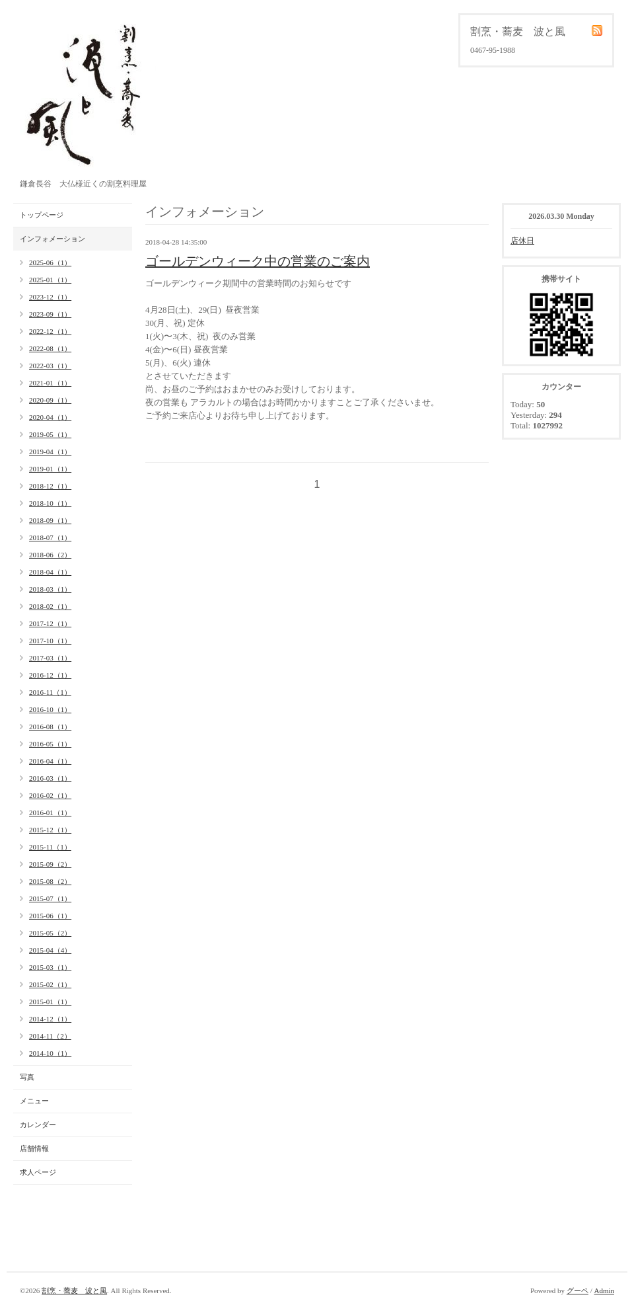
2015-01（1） (50, 1002)
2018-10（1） (50, 503)
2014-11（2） (50, 1036)
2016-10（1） (50, 709)
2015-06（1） (50, 916)
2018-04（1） (50, 572)
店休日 (522, 240)
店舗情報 (34, 1148)
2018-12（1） (50, 486)
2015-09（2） (50, 864)
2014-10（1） (50, 1053)
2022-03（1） (50, 366)
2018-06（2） (50, 555)
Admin (604, 1290)
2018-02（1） (50, 606)
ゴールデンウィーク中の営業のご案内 (257, 261)
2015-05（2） (50, 933)
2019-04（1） (50, 452)
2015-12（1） (50, 830)
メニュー (34, 1101)
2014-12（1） (50, 1019)
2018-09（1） (50, 520)
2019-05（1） (50, 434)
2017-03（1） (50, 658)
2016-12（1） (50, 675)
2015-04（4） (50, 950)
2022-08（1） (50, 348)
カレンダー (38, 1125)
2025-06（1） (50, 262)
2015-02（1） (50, 984)
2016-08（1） (50, 727)
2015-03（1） (50, 967)
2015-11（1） (50, 847)
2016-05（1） (50, 744)
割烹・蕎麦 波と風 (74, 1290)
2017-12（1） (50, 623)
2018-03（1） (50, 589)
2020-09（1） (50, 400)
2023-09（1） (50, 314)
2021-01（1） (50, 383)
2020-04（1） (50, 417)
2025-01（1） (50, 280)
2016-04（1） (50, 761)
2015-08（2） (50, 881)
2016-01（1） (50, 812)
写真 (27, 1077)
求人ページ (38, 1172)
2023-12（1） (50, 297)
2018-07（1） (50, 537)
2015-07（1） (50, 898)
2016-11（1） (50, 692)
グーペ (577, 1290)
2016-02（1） (50, 795)
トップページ (41, 215)
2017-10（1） (50, 641)
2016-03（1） (50, 778)
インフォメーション (52, 239)
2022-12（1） (50, 331)
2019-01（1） (50, 469)
